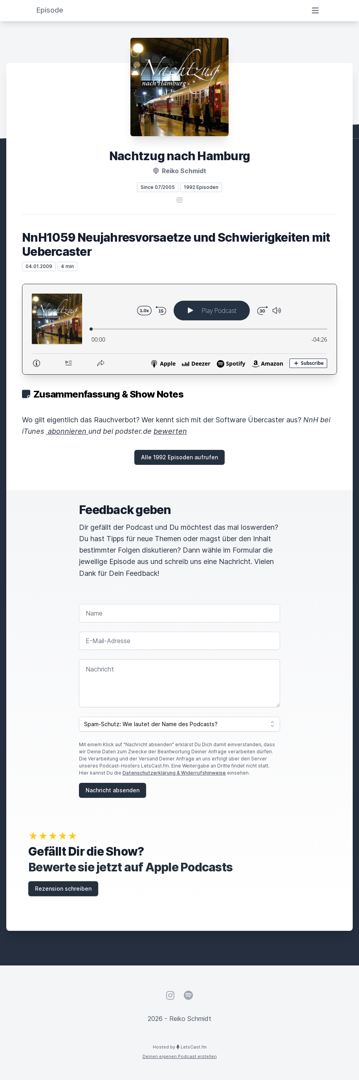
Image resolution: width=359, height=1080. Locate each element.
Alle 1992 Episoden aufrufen (179, 457)
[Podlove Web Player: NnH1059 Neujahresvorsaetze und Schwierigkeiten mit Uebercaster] (179, 329)
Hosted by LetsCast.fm (180, 1047)
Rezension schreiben (63, 888)
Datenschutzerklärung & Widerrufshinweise (174, 773)
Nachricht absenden (112, 790)
